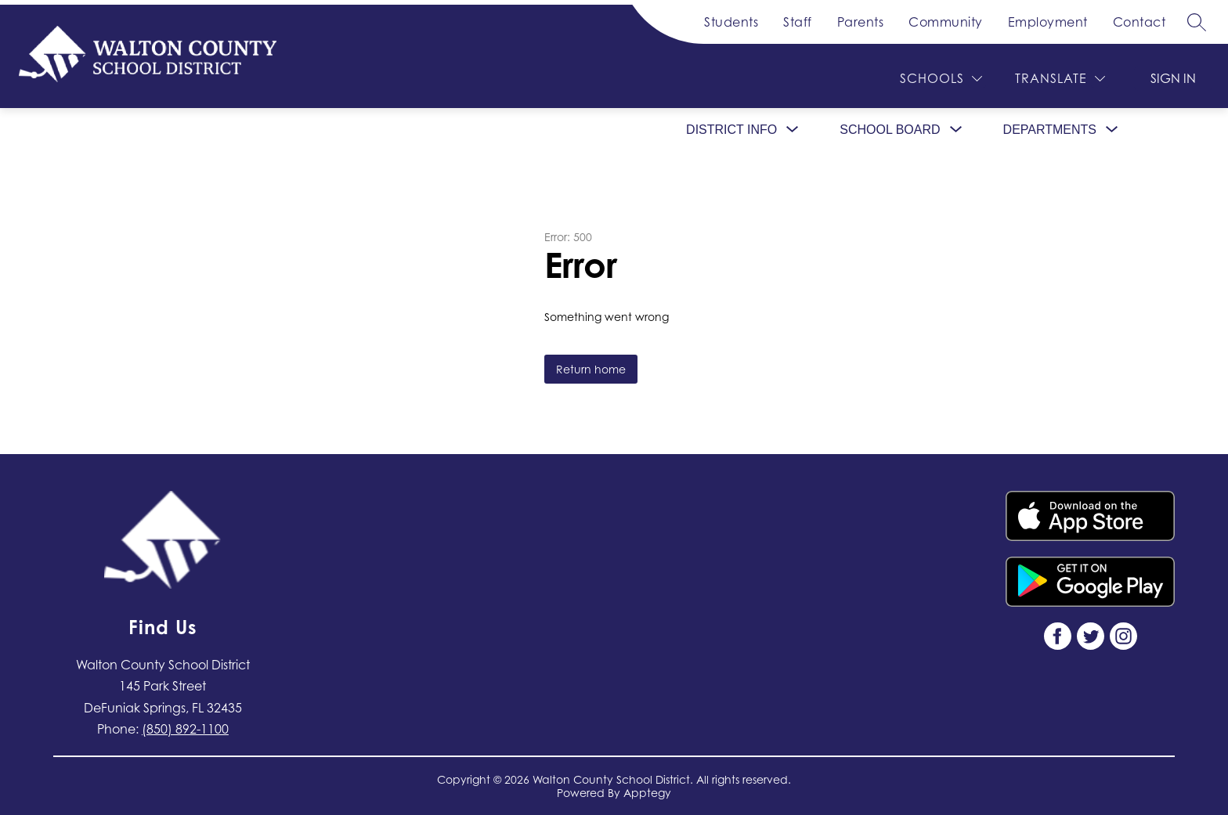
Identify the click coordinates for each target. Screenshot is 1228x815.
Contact (1139, 22)
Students (731, 22)
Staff (797, 22)
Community (945, 22)
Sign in (1173, 78)
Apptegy (647, 792)
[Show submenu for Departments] (1049, 130)
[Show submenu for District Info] (731, 130)
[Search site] (1196, 22)
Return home (591, 369)
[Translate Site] (1060, 78)
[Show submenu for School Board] (890, 130)
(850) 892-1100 (185, 729)
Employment (1048, 22)
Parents (860, 22)
